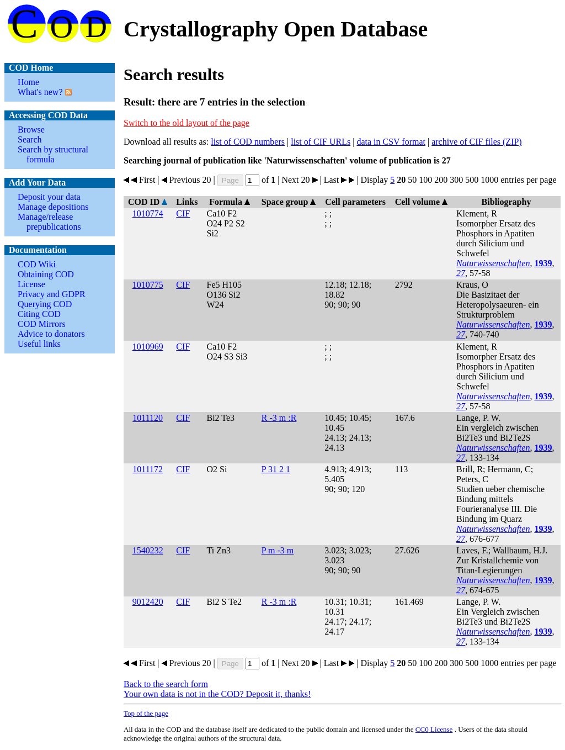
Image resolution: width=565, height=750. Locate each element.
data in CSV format (390, 141)
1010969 (147, 346)
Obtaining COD (46, 274)
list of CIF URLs (320, 141)
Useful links (39, 343)
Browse (31, 129)
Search (30, 139)
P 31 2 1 (276, 469)
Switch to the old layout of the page (186, 123)
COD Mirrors (42, 324)
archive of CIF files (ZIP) (476, 141)
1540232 (147, 550)
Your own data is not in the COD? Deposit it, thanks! (217, 694)
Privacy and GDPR (52, 294)
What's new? (40, 92)
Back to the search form (166, 684)
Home (28, 82)
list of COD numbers (248, 141)
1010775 (147, 284)
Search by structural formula (53, 154)
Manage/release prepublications (49, 221)
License (31, 284)
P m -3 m (278, 550)
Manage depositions (53, 207)
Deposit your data (49, 197)
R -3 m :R (279, 417)
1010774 (147, 213)
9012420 (147, 601)
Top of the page (146, 713)
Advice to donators (51, 334)
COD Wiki (37, 264)
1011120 (147, 417)
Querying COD (45, 304)
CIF (183, 213)
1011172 (147, 469)
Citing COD (39, 314)
